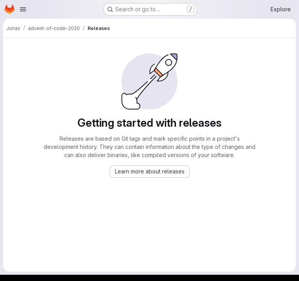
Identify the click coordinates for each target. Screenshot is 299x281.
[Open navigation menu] (23, 9)
